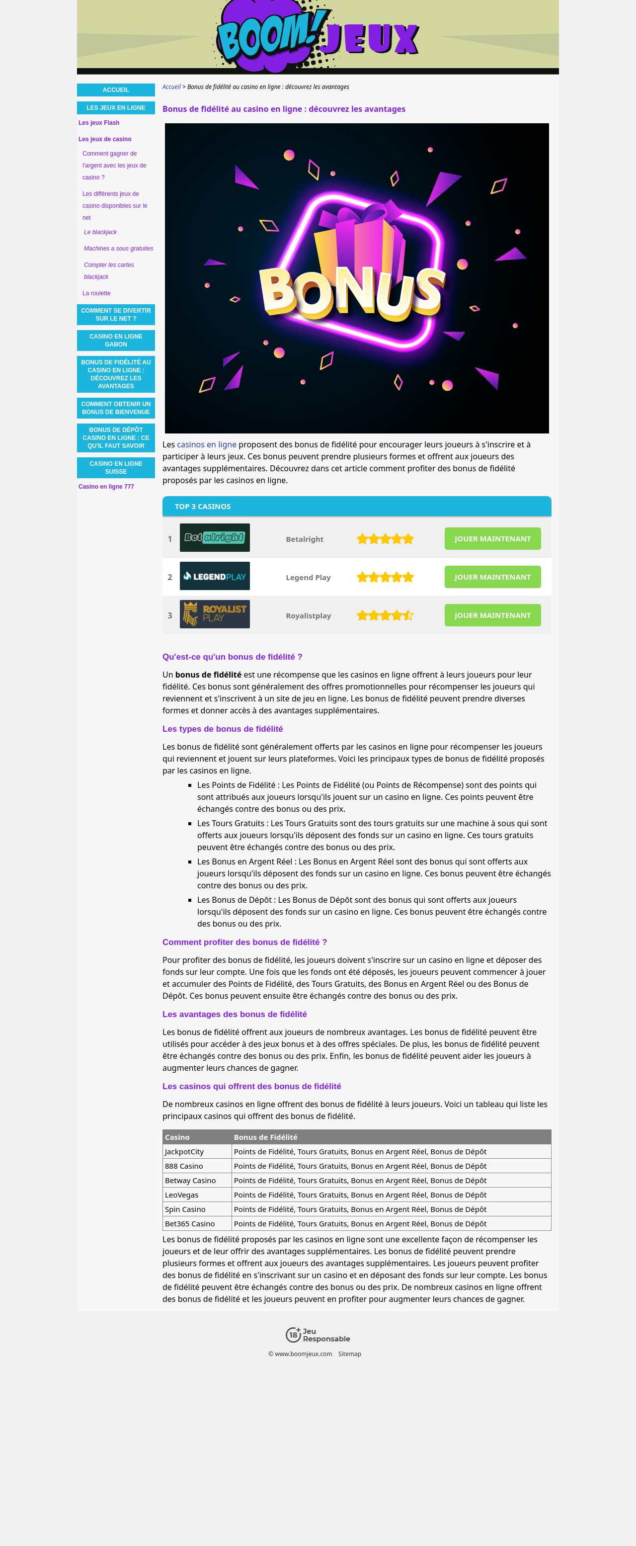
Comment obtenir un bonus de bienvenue (116, 408)
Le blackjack (100, 232)
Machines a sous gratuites (118, 248)
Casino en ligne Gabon (116, 340)
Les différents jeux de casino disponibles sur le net (115, 205)
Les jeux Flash (99, 122)
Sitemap (349, 1354)
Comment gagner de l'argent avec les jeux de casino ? (114, 165)
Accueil (116, 89)
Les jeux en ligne (115, 107)
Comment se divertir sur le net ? (116, 314)
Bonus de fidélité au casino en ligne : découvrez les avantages (116, 374)
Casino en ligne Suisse (116, 467)
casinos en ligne (207, 444)
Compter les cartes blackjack (109, 270)
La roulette (96, 293)
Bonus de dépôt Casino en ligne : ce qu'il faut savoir (115, 438)
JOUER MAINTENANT (493, 538)
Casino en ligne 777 (106, 486)
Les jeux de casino (105, 139)
